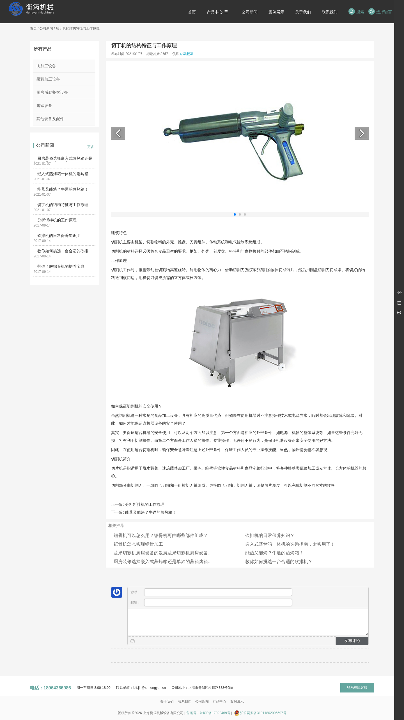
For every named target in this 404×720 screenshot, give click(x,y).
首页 (33, 28)
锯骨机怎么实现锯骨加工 (138, 544)
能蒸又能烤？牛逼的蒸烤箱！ (62, 189)
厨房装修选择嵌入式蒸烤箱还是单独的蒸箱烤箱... (163, 561)
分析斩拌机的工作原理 (57, 220)
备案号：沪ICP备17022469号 (208, 713)
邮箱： (211, 602)
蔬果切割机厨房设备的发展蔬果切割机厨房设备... (163, 552)
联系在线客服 (357, 687)
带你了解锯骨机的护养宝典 (60, 266)
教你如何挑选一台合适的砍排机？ (279, 561)
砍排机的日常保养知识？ (59, 235)
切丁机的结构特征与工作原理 (62, 204)
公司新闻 (46, 28)
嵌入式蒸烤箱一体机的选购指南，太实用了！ (290, 544)
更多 (90, 147)
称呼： (211, 592)
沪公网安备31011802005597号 (263, 713)
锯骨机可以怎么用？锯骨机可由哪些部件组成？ (161, 535)
